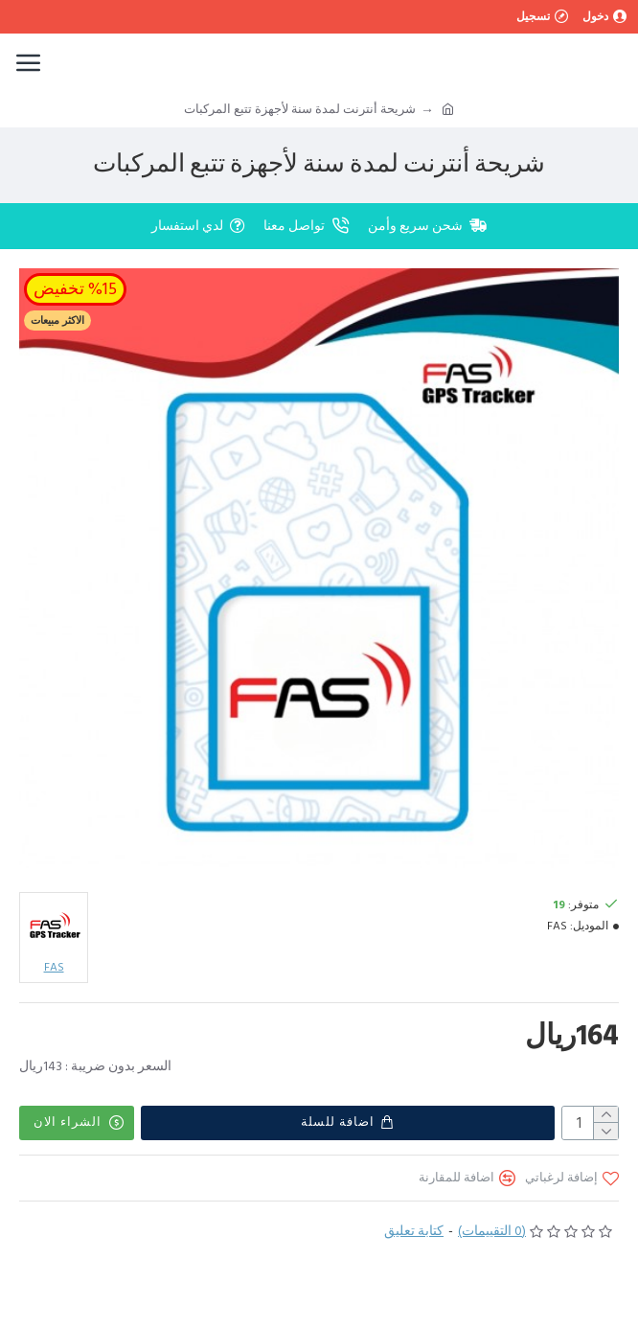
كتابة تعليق (414, 1231)
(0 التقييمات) (492, 1231)
